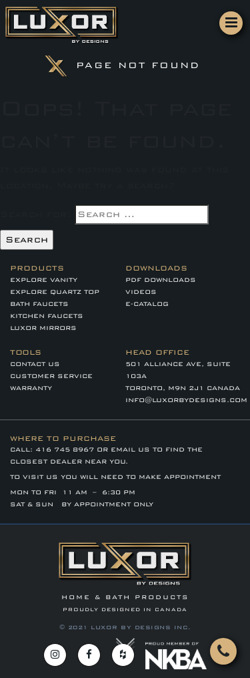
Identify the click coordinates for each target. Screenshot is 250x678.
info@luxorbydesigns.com (186, 400)
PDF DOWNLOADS (160, 280)
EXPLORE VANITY (43, 280)
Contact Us (35, 364)
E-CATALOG (147, 304)
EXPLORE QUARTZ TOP (54, 292)
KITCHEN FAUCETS (46, 316)
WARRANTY (31, 388)
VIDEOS (141, 292)
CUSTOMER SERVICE (51, 376)
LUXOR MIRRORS (43, 328)
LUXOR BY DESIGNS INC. (141, 627)
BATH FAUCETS (39, 304)
